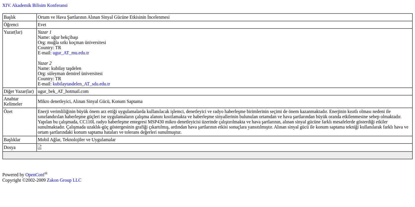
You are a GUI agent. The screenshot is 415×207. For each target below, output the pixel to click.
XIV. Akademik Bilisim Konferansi (34, 5)
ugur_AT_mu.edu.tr (71, 52)
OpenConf (35, 174)
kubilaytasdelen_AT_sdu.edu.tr (81, 83)
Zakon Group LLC (64, 180)
